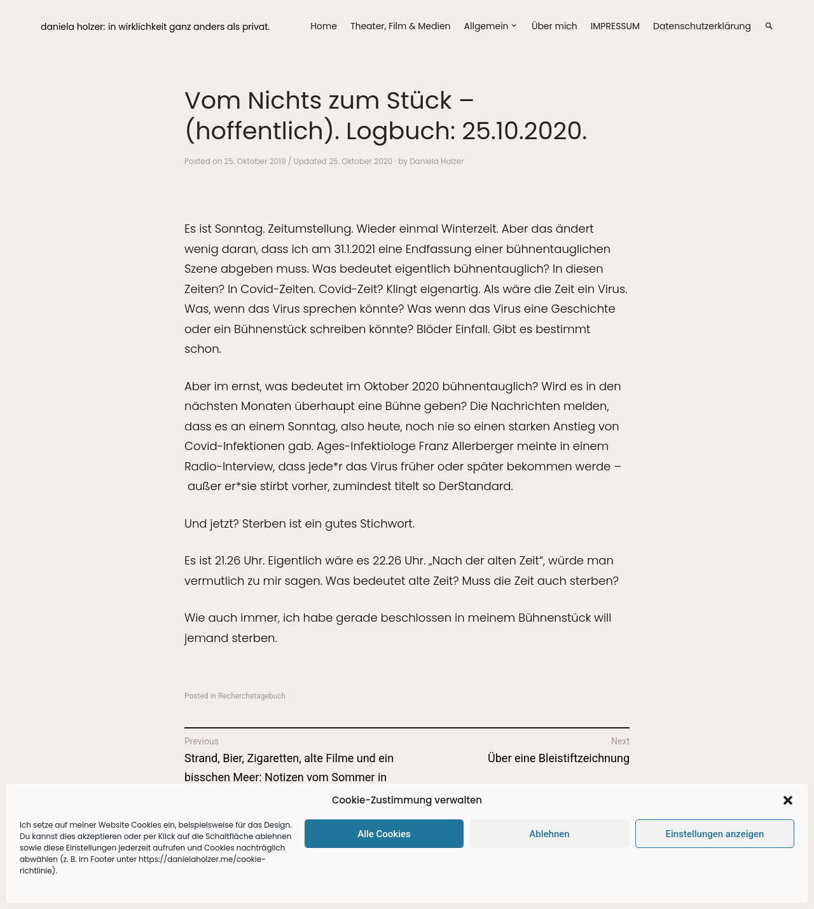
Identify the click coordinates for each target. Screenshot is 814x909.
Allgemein (486, 26)
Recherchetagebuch (252, 696)
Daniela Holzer (437, 161)
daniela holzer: (73, 26)
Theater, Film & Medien (400, 26)
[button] (788, 800)
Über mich (554, 26)
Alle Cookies (384, 834)
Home (323, 26)
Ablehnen (549, 834)
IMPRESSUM (615, 26)
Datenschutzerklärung (702, 26)
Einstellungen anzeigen (715, 834)
